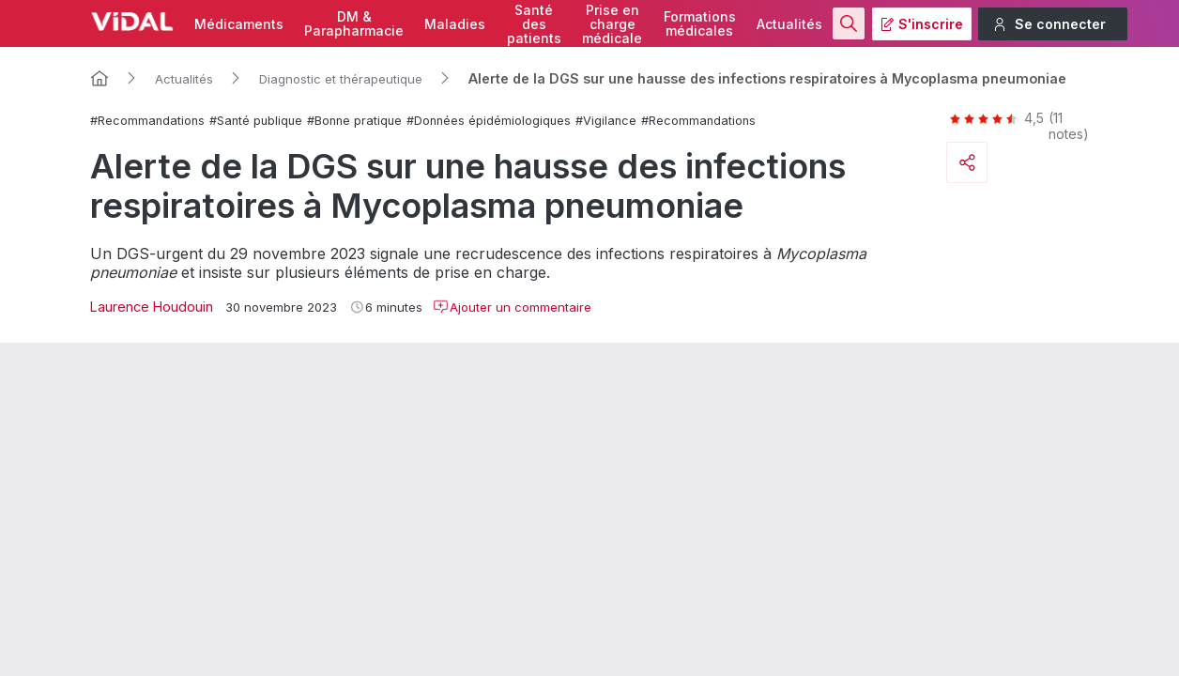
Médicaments (238, 24)
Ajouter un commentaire (512, 307)
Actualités (789, 24)
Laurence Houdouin (151, 307)
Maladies (454, 24)
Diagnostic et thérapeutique (340, 78)
